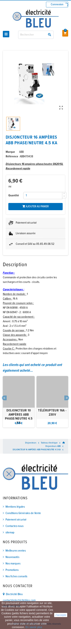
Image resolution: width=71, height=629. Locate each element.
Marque (10, 152)
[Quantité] (42, 195)
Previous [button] (4, 398)
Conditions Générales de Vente (23, 513)
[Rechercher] (36, 35)
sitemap (9, 533)
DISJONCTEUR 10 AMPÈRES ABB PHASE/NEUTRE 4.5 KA (19, 416)
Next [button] (66, 398)
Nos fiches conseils (16, 576)
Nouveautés (12, 557)
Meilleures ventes (15, 551)
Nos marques (12, 564)
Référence (12, 156)
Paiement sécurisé (16, 520)
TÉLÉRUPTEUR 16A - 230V (52, 412)
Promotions (12, 570)
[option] (19, 402)
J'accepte (60, 615)
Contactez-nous (14, 526)
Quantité (13, 195)
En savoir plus (33, 627)
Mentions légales (15, 507)
